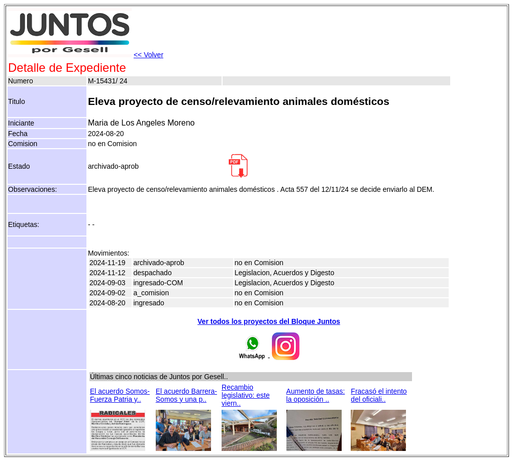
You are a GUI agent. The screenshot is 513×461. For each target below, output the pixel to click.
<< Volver (148, 55)
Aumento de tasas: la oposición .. (315, 395)
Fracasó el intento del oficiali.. (378, 395)
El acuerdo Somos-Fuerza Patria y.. (120, 395)
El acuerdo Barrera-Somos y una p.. (186, 395)
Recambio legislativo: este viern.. (246, 395)
